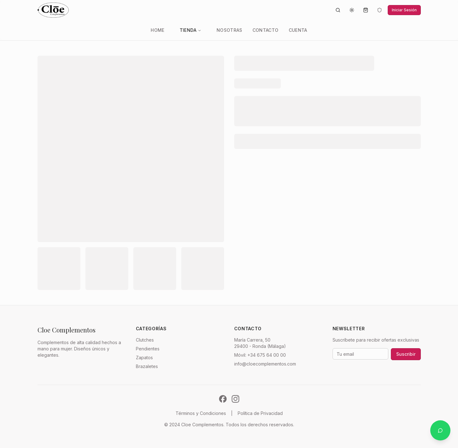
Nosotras (229, 30)
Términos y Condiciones (201, 413)
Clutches (145, 340)
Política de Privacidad (260, 413)
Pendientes (147, 348)
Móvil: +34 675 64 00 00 (260, 355)
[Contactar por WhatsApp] (440, 430)
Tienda (190, 30)
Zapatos (144, 357)
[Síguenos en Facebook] (223, 399)
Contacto (265, 30)
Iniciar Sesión (404, 10)
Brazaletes (147, 366)
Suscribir (405, 354)
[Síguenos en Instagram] (235, 399)
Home (157, 30)
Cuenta (298, 30)
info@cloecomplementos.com (265, 363)
